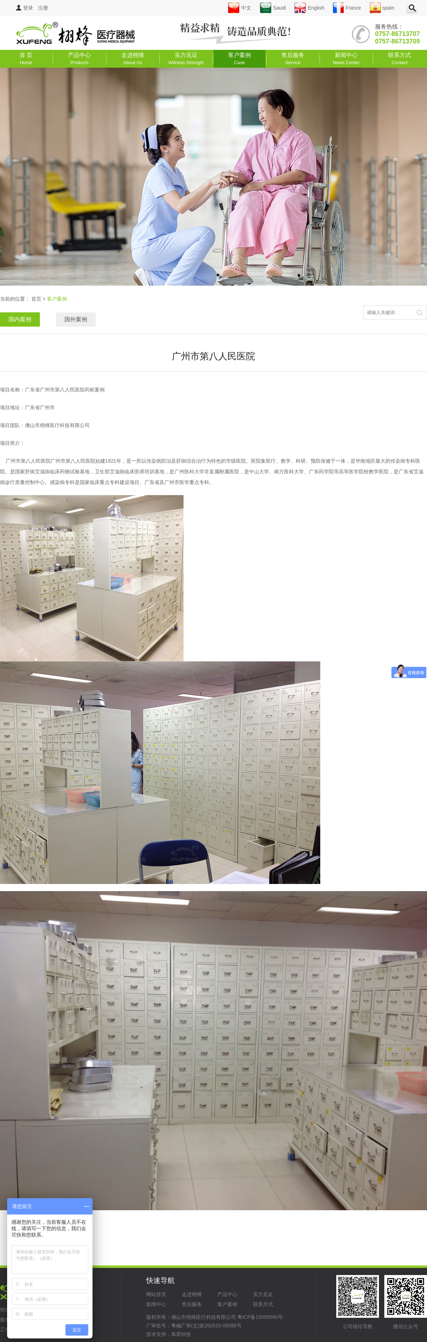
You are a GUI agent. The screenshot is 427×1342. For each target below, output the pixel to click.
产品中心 (79, 58)
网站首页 (156, 1294)
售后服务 (292, 58)
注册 (43, 8)
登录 (24, 8)
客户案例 (239, 58)
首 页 (26, 58)
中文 (239, 8)
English (309, 8)
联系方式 (399, 58)
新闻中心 (346, 58)
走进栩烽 (132, 58)
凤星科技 (181, 1334)
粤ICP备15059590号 (260, 1317)
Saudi (273, 8)
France (347, 8)
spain (382, 8)
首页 (36, 299)
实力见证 (186, 58)
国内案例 (20, 319)
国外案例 (75, 319)
